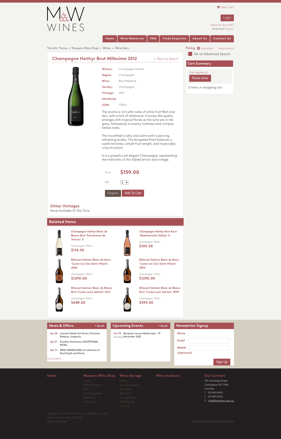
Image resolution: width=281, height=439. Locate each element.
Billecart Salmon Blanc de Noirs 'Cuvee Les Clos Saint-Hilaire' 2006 (91, 264)
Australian (207, 48)
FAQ (85, 389)
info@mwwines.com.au (221, 401)
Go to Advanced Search (212, 54)
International (226, 48)
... (62, 359)
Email (181, 340)
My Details (126, 389)
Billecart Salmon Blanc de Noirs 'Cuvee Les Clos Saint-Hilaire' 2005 (159, 264)
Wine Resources (92, 385)
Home (63, 48)
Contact (124, 406)
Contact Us (90, 402)
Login (227, 17)
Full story (118, 337)
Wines (107, 48)
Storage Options (129, 385)
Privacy (51, 422)
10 (60, 359)
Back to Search (167, 59)
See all (100, 326)
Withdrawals (127, 402)
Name (181, 333)
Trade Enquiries (92, 393)
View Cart (225, 7)
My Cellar (125, 393)
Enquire (113, 193)
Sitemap (62, 422)
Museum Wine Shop (85, 48)
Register (230, 29)
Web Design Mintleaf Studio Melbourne (213, 422)
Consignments (128, 397)
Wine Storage (130, 376)
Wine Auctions (168, 376)
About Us (88, 397)
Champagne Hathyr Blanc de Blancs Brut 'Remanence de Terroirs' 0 (89, 235)
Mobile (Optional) (183, 350)
